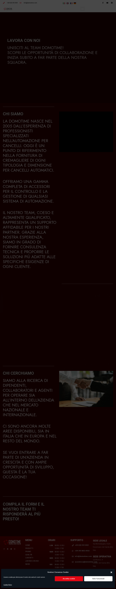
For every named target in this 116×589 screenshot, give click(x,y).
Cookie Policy (8, 585)
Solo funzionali (98, 579)
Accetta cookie (69, 579)
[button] (111, 572)
